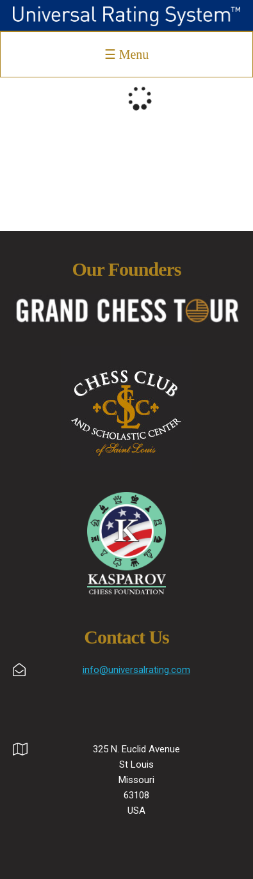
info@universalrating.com (136, 670)
